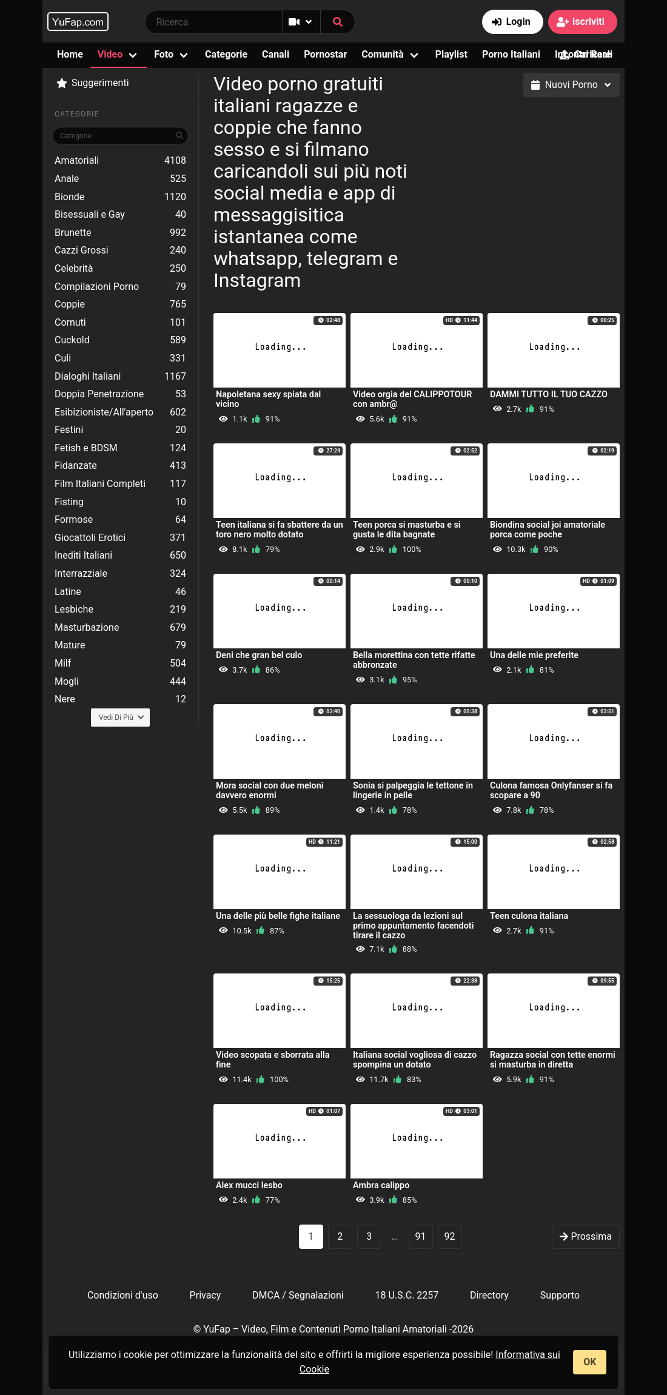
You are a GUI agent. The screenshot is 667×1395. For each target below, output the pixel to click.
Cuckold (120, 340)
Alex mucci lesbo (249, 1185)
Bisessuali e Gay (120, 215)
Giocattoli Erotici (120, 538)
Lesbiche (120, 609)
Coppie (120, 304)
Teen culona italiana (529, 916)
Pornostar (325, 54)
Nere (120, 699)
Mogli (120, 682)
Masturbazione (120, 628)
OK (589, 1362)
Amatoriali (120, 161)
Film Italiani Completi (120, 484)
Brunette (120, 233)
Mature (120, 645)
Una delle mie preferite (534, 655)
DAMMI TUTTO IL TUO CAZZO (549, 394)
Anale (120, 179)
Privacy (205, 1295)
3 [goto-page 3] (369, 1236)
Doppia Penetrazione (120, 394)
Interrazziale (120, 574)
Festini (120, 430)
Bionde (120, 197)
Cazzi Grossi (120, 250)
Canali (275, 54)
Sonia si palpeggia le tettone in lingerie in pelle (413, 791)
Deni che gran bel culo (259, 655)
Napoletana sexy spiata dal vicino (268, 399)
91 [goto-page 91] (420, 1236)
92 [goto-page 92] (449, 1236)
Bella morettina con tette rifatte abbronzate (414, 660)
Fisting (120, 502)
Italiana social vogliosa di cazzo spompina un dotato (415, 1060)
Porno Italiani (511, 54)
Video (110, 54)
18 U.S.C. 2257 (406, 1295)
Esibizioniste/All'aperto (120, 412)
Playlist (451, 54)
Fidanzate (120, 466)
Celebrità (120, 269)
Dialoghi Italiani (120, 377)
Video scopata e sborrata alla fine (273, 1060)
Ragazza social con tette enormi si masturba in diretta (552, 1060)
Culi (120, 358)
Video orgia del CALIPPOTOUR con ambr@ (412, 399)
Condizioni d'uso (122, 1295)
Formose (120, 520)
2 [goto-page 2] (340, 1236)
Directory (489, 1295)
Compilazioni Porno (120, 287)
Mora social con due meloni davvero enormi (269, 791)
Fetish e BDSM (120, 448)
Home (70, 54)
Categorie (226, 54)
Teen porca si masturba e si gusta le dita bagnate (407, 530)
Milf (120, 663)
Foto (163, 54)
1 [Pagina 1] (310, 1236)
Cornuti (120, 323)
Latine (120, 592)
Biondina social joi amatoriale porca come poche (547, 530)
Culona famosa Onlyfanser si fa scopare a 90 (551, 791)
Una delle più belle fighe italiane (278, 916)
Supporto (560, 1295)
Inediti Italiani (120, 556)
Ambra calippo (381, 1185)
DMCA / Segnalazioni (298, 1295)
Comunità (382, 54)
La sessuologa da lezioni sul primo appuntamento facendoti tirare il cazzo (413, 926)
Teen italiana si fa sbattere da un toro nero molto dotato (279, 530)
